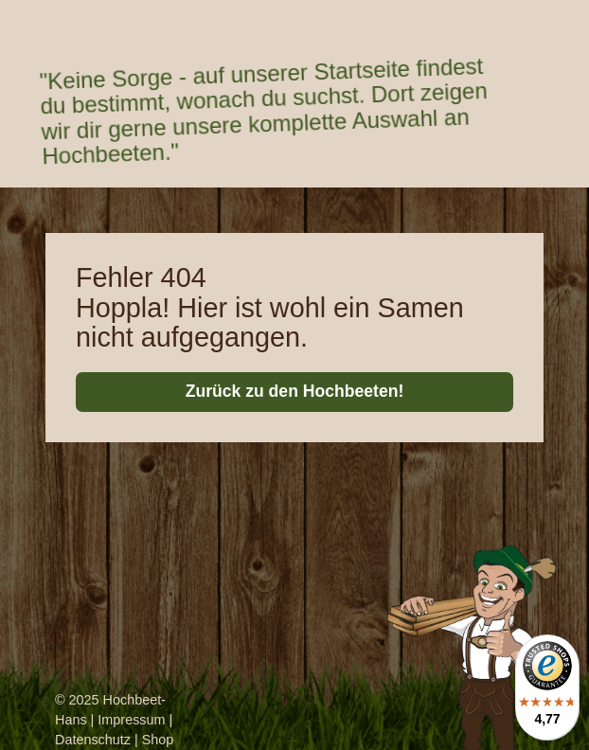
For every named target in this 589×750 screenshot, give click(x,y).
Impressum (131, 719)
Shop (158, 739)
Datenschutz (93, 739)
